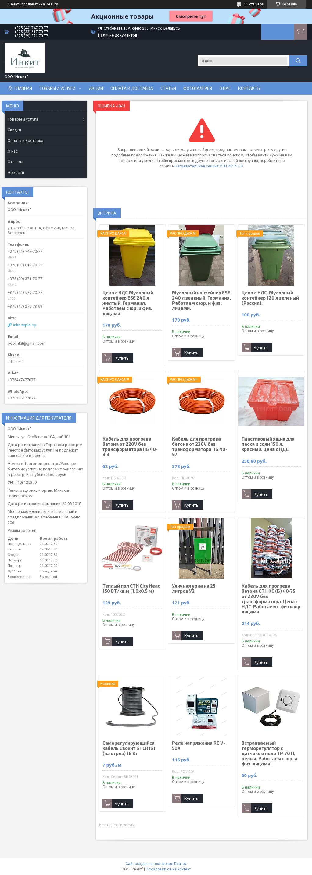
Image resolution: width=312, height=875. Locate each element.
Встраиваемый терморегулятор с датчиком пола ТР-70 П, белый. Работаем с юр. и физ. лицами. (269, 753)
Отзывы (15, 162)
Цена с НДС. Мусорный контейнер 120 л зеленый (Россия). (270, 298)
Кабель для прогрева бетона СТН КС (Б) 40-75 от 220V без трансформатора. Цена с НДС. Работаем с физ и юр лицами (271, 598)
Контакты (249, 88)
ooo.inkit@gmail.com (26, 343)
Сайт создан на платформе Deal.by (156, 864)
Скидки (14, 130)
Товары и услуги (57, 88)
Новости (16, 172)
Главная (23, 88)
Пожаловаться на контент (168, 869)
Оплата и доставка (131, 88)
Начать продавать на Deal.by (33, 4)
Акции (96, 88)
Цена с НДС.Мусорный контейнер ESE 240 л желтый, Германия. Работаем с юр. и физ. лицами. (127, 303)
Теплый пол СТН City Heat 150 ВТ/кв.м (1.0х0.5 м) (131, 588)
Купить (122, 357)
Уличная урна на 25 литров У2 (193, 588)
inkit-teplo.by (24, 325)
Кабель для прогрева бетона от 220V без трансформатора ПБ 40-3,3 (130, 446)
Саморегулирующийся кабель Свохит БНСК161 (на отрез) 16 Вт (128, 748)
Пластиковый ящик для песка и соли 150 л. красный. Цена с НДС (268, 444)
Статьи (168, 88)
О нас (225, 88)
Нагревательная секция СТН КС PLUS (208, 166)
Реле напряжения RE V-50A (198, 745)
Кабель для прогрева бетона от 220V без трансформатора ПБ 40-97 (199, 446)
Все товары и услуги (117, 825)
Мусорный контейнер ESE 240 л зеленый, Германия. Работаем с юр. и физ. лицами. (201, 300)
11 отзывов (254, 4)
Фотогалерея (197, 88)
